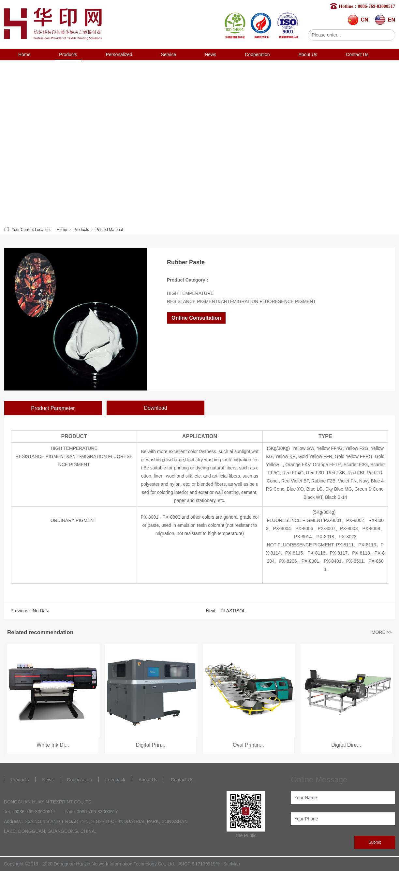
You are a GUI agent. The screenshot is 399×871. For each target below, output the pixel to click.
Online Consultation (196, 318)
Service (168, 54)
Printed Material (109, 229)
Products (68, 54)
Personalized (119, 54)
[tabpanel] (199, 141)
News (210, 54)
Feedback (115, 779)
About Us (308, 54)
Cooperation (257, 54)
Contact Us (357, 54)
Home (24, 54)
